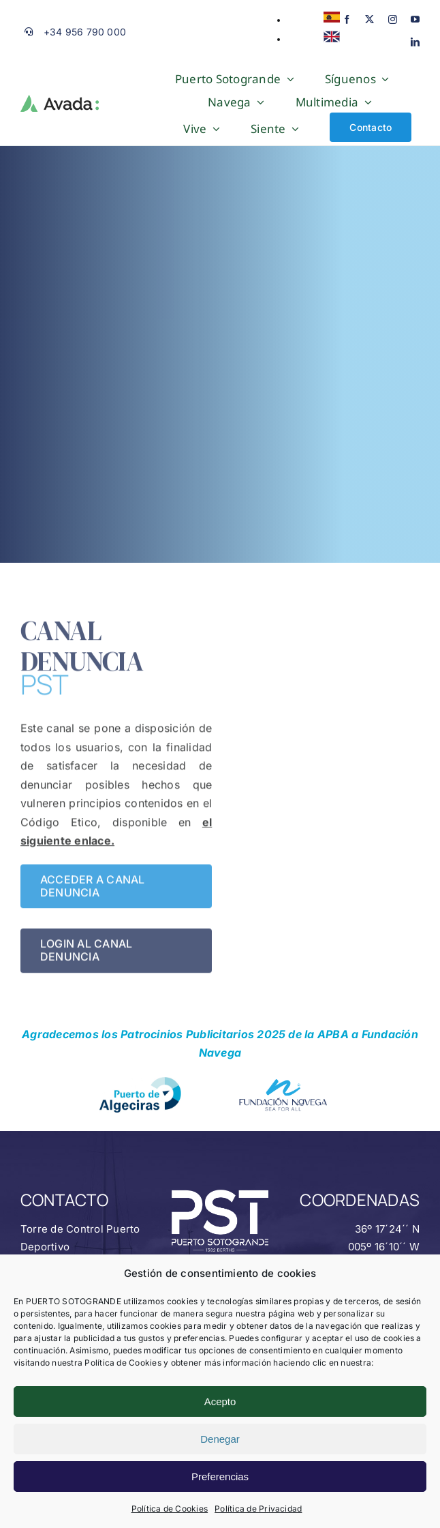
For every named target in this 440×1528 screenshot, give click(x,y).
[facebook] (347, 19)
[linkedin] (415, 42)
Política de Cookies (169, 1508)
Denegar (220, 1439)
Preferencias (220, 1476)
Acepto (220, 1401)
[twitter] (369, 19)
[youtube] (415, 19)
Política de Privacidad (258, 1508)
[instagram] (392, 19)
